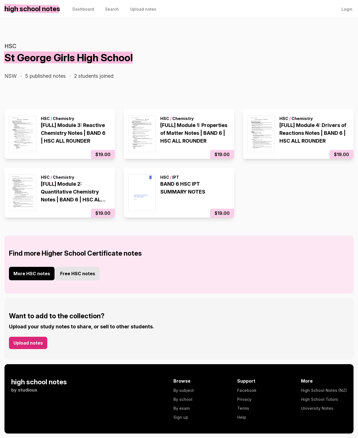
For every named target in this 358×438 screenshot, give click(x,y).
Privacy (244, 399)
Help (241, 417)
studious (27, 390)
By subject (183, 390)
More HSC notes (31, 273)
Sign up (180, 417)
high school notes (39, 382)
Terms (243, 408)
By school (182, 399)
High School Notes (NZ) (324, 390)
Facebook (246, 390)
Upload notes (28, 343)
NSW (10, 76)
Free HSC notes (77, 273)
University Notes (317, 408)
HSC (10, 46)
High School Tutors (319, 399)
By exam (181, 408)
